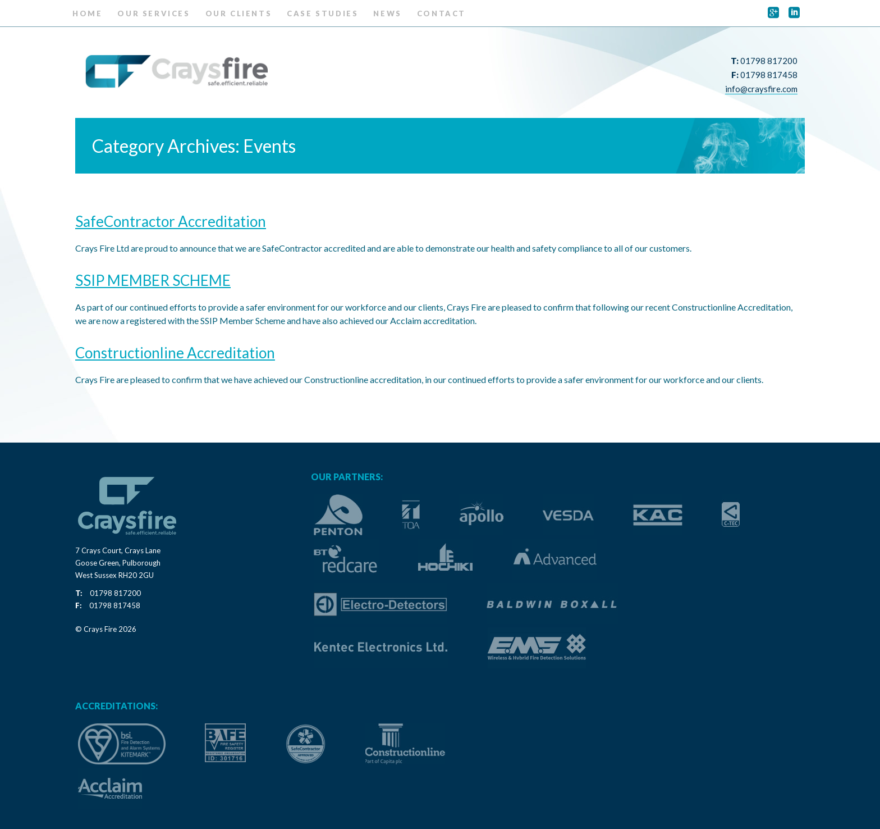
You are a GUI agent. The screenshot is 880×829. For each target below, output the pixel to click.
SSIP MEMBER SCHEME (153, 280)
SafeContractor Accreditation (170, 221)
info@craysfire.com (761, 89)
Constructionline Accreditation (175, 353)
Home (87, 13)
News (387, 13)
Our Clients (238, 13)
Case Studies (322, 13)
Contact (441, 13)
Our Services (153, 13)
